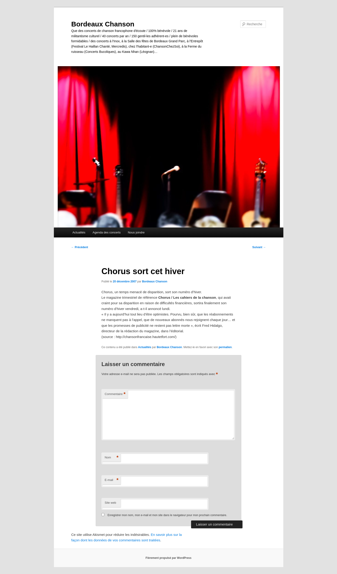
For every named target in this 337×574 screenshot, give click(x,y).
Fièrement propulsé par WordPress (169, 558)
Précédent (79, 247)
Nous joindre (136, 232)
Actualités (78, 232)
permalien (225, 347)
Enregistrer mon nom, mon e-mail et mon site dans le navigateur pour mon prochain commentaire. (167, 515)
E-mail (111, 480)
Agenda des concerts (107, 232)
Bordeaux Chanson (102, 24)
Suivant (259, 247)
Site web (110, 502)
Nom (111, 457)
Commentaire (115, 394)
